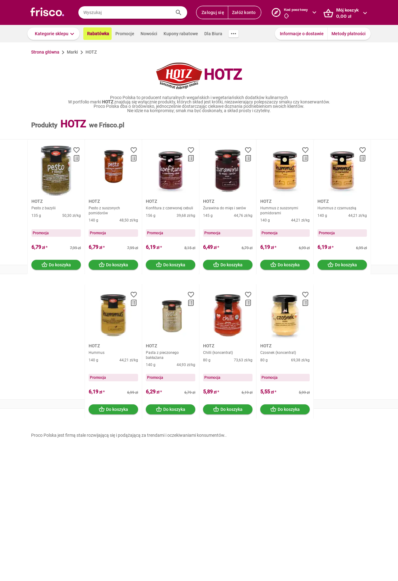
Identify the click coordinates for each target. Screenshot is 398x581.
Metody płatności (348, 33)
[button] (53, 33)
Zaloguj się (212, 12)
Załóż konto (244, 12)
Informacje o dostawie (302, 33)
